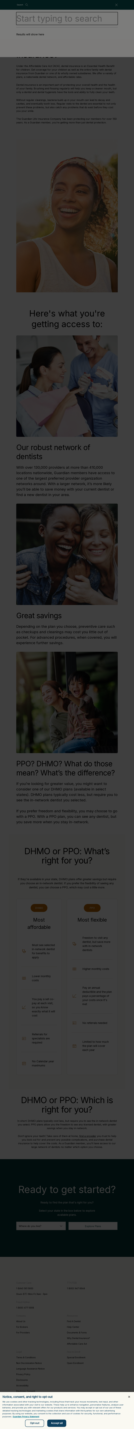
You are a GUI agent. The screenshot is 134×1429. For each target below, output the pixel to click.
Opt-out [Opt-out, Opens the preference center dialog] (34, 1424)
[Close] (129, 1398)
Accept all (57, 1424)
